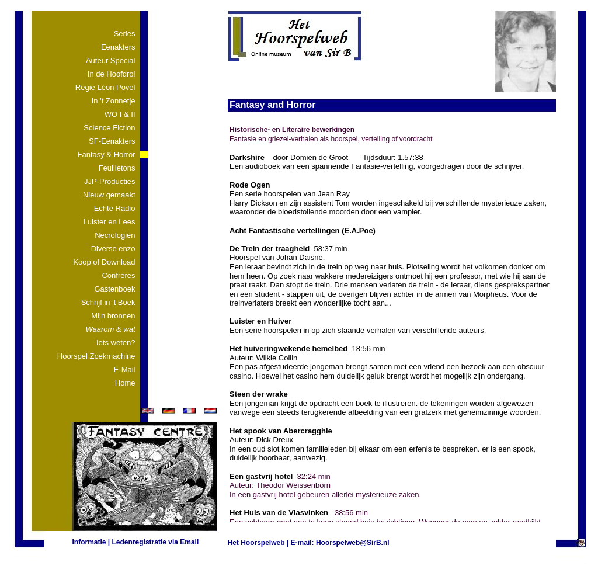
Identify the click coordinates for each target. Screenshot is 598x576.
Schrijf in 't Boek (108, 302)
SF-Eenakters (112, 141)
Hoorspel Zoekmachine (96, 356)
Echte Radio (114, 208)
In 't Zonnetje (113, 100)
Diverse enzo (113, 248)
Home (125, 383)
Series (124, 33)
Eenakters (118, 47)
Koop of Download (104, 262)
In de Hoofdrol (111, 74)
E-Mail (124, 369)
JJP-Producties (109, 181)
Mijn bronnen (113, 315)
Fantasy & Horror (106, 154)
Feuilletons (117, 168)
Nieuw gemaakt (109, 194)
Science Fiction (109, 127)
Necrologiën (115, 235)
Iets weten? (115, 342)
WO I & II (120, 114)
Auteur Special (110, 60)
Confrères (118, 275)
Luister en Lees (109, 221)
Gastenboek (114, 288)
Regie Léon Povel (105, 87)
